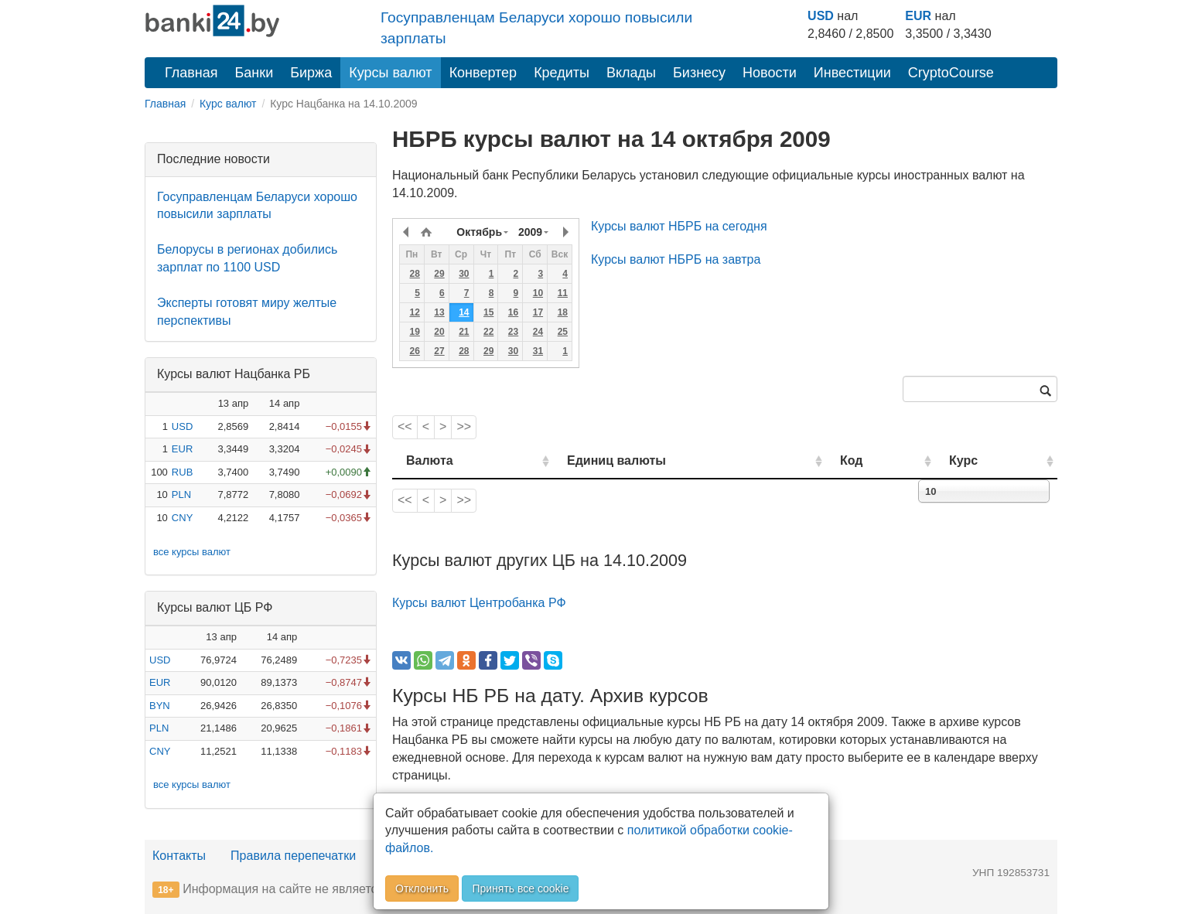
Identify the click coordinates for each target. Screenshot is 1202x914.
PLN (181, 494)
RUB (182, 472)
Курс (963, 460)
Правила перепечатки (293, 855)
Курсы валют (390, 72)
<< (405, 426)
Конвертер (483, 72)
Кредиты (561, 72)
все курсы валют (191, 552)
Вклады (631, 72)
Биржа (311, 72)
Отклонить (422, 888)
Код (851, 460)
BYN (159, 705)
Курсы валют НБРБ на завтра (675, 259)
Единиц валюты (616, 460)
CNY (182, 518)
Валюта (429, 460)
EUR (918, 15)
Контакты (179, 855)
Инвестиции (852, 72)
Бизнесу (699, 72)
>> (463, 426)
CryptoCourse (951, 72)
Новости (770, 72)
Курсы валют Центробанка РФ (479, 602)
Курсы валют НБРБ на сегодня (679, 226)
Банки (254, 72)
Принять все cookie (520, 888)
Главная (191, 72)
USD (821, 15)
